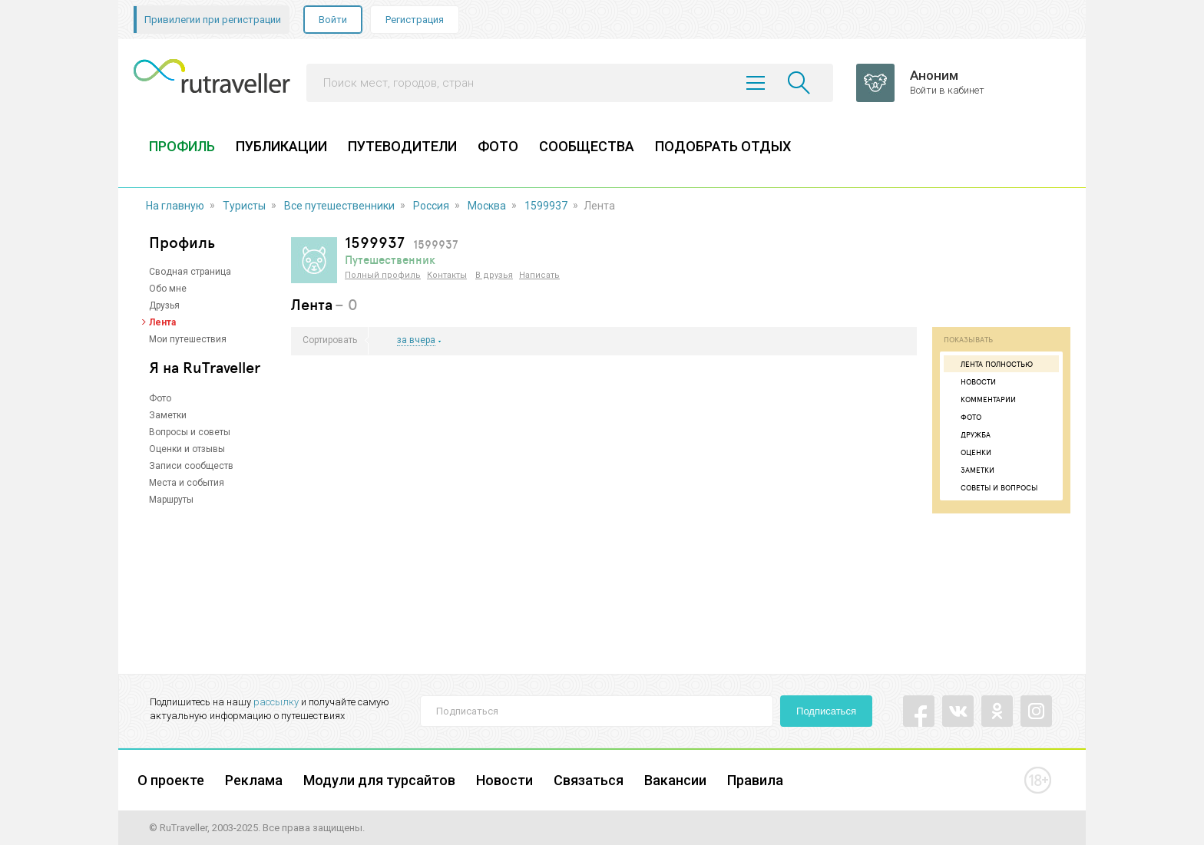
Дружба (969, 434)
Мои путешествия (188, 339)
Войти (333, 19)
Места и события (186, 482)
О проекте (170, 780)
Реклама (254, 780)
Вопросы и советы (189, 432)
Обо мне (168, 288)
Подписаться (826, 711)
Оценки (969, 452)
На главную (175, 206)
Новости (972, 381)
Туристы (244, 206)
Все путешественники (339, 206)
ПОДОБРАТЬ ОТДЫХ (723, 146)
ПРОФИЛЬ (182, 146)
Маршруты (171, 499)
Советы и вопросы (992, 487)
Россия (431, 206)
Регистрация (414, 19)
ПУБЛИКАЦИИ (281, 146)
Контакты (447, 275)
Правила (755, 780)
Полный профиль (383, 275)
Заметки (168, 415)
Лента (162, 322)
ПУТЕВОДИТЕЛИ (402, 146)
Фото (160, 398)
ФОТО (498, 146)
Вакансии (675, 780)
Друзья (164, 305)
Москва (487, 206)
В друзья (494, 275)
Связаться (589, 780)
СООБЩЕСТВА (586, 146)
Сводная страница (190, 271)
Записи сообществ (191, 465)
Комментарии (982, 399)
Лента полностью (990, 363)
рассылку (276, 702)
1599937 (545, 206)
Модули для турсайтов (379, 780)
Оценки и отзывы (187, 449)
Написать (539, 275)
